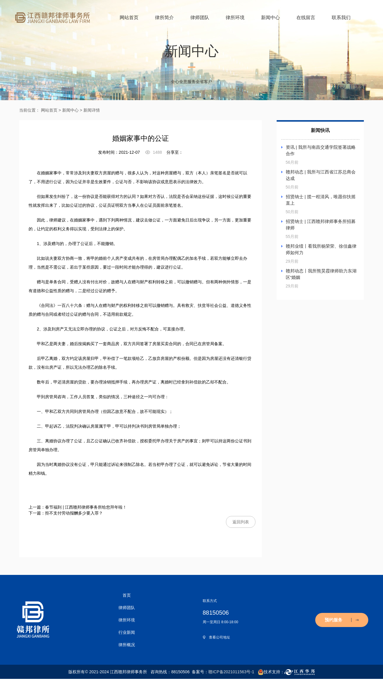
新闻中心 (270, 17)
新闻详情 (91, 110)
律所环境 (235, 17)
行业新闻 (126, 632)
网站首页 (129, 17)
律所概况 (126, 644)
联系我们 (341, 17)
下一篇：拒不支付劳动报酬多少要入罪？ (66, 513)
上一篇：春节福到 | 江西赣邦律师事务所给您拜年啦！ (78, 507)
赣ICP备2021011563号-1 (231, 671)
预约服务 (342, 619)
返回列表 (240, 522)
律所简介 (164, 17)
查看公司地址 (219, 637)
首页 (127, 595)
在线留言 (305, 17)
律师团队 (199, 17)
